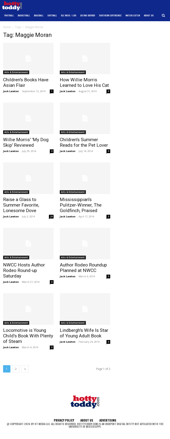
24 (51, 216)
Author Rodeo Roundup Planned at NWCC (83, 267)
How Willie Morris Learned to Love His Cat (84, 82)
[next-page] (25, 368)
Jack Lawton (11, 91)
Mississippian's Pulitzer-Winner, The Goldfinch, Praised (81, 205)
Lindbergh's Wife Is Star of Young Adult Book (84, 333)
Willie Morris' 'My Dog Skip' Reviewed (25, 142)
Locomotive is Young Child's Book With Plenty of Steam (28, 336)
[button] (163, 15)
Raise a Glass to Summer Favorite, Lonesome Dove (21, 205)
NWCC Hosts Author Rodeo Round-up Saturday (24, 270)
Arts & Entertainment (16, 72)
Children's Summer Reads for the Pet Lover (84, 142)
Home (7, 27)
